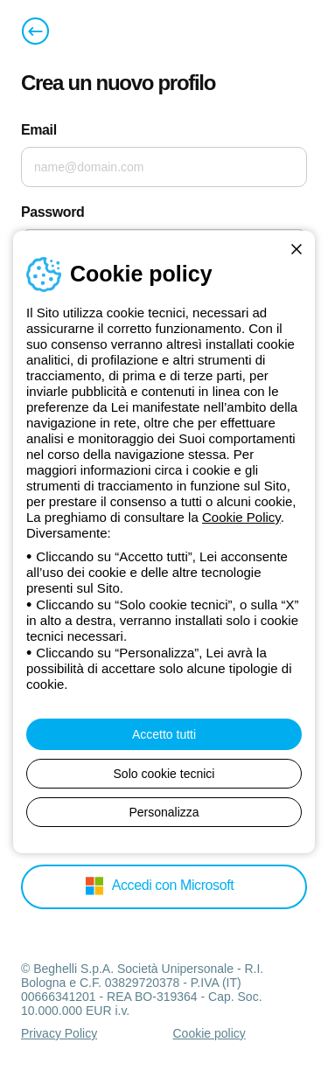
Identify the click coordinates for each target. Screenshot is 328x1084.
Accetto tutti (164, 734)
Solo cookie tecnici (164, 774)
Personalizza (164, 812)
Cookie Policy (241, 517)
